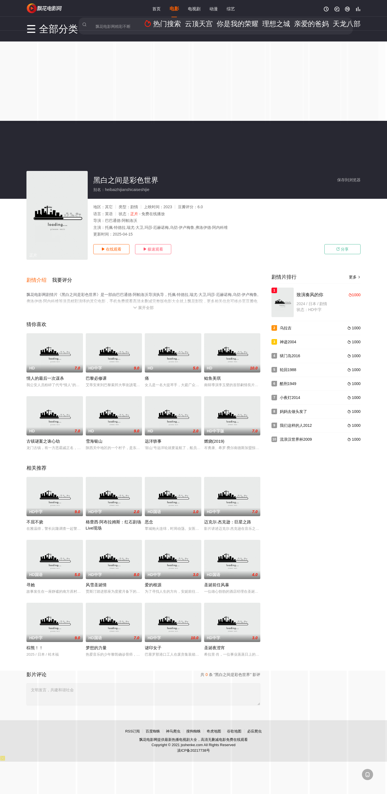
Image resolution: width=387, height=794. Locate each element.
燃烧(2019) (214, 434)
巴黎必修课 (96, 371)
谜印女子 (153, 641)
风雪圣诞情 (96, 578)
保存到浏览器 (349, 180)
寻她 (30, 578)
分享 (342, 249)
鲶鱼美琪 (212, 371)
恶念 (149, 515)
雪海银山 (94, 434)
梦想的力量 (96, 641)
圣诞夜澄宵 (214, 641)
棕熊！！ (34, 641)
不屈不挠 (34, 515)
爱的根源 (153, 578)
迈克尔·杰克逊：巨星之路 (227, 515)
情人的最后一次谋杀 (45, 371)
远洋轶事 (153, 434)
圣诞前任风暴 (216, 578)
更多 (355, 277)
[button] (39, 276)
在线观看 (111, 249)
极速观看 (153, 249)
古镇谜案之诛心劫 (43, 434)
